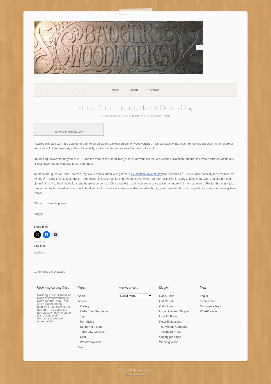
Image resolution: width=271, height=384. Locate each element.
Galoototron (167, 306)
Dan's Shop (166, 296)
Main (115, 90)
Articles (154, 90)
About (134, 90)
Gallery (84, 306)
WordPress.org (209, 311)
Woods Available (91, 342)
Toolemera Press (170, 331)
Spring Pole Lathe (91, 326)
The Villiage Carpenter (173, 326)
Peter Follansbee (170, 321)
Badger (136, 115)
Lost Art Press (168, 316)
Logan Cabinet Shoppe (174, 311)
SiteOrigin (141, 374)
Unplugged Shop (170, 337)
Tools (167, 115)
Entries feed (208, 301)
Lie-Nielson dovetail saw (147, 174)
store (56, 318)
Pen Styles (87, 321)
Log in (204, 296)
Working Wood (168, 342)
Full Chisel (166, 301)
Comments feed (210, 306)
